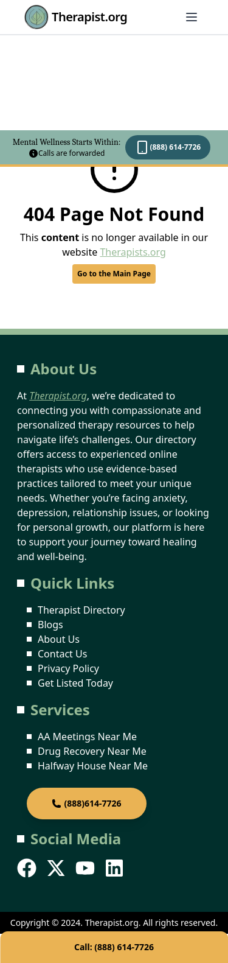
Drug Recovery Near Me (92, 751)
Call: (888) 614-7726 (114, 947)
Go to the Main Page (114, 273)
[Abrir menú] (191, 17)
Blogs (50, 624)
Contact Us (62, 653)
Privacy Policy (68, 668)
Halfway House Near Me (93, 765)
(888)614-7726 (86, 803)
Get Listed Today (75, 683)
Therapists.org (132, 252)
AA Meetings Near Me (87, 736)
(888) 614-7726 (168, 147)
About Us (59, 639)
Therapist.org (75, 17)
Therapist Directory (81, 610)
